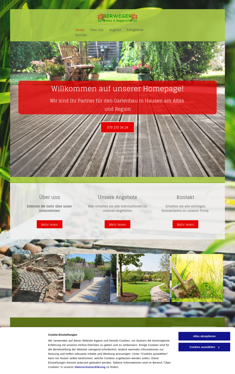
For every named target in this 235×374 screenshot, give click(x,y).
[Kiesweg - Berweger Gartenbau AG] (91, 278)
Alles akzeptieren (204, 326)
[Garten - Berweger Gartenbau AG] (144, 278)
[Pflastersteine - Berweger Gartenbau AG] (37, 278)
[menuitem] (80, 29)
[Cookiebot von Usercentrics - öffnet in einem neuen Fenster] (24, 367)
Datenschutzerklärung (90, 356)
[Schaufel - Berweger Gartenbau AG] (197, 278)
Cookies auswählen (61, 366)
